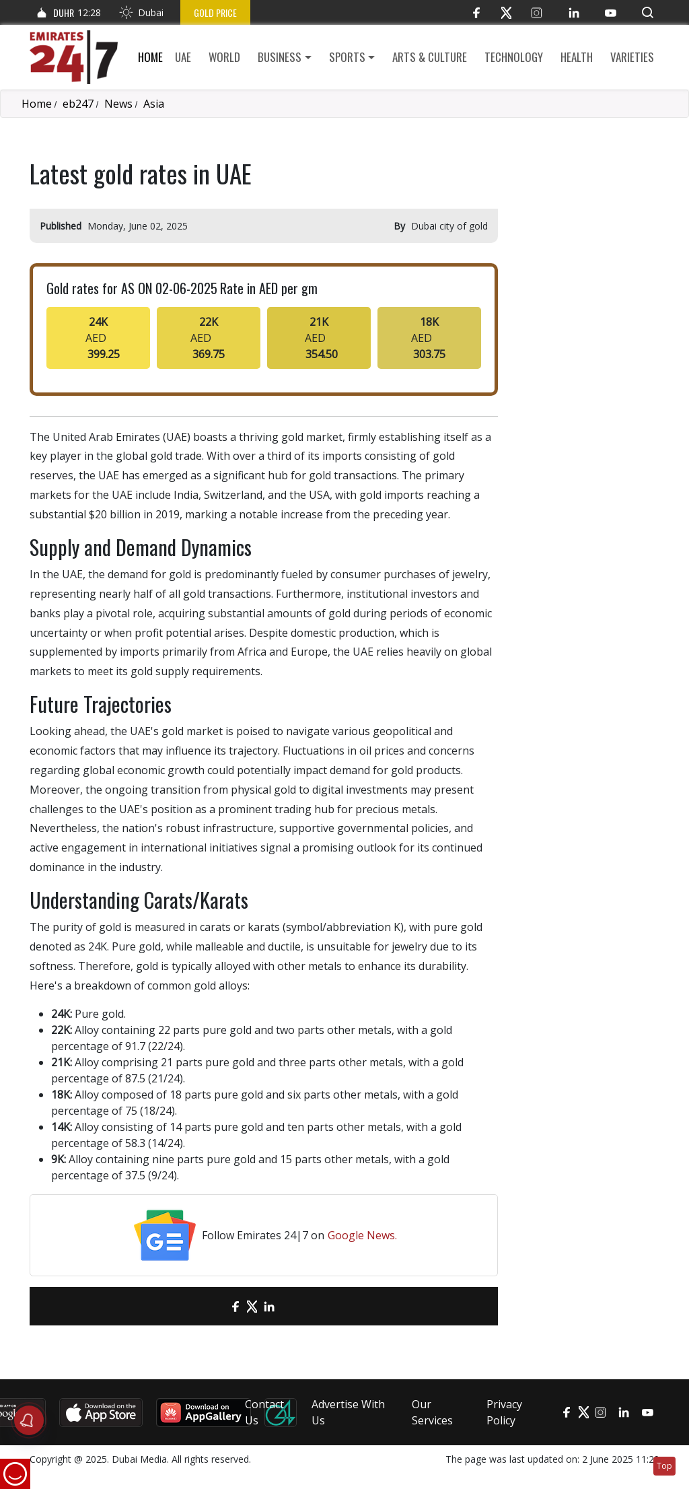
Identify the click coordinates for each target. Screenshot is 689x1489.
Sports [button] (347, 56)
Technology (513, 56)
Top (664, 1465)
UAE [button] (183, 56)
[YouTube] (610, 12)
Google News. (362, 1235)
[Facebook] (476, 12)
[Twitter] (506, 12)
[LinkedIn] (573, 12)
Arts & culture (429, 56)
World (224, 56)
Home (150, 56)
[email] (211, 1306)
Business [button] (279, 56)
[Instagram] (536, 12)
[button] (647, 12)
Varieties (632, 56)
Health (576, 56)
